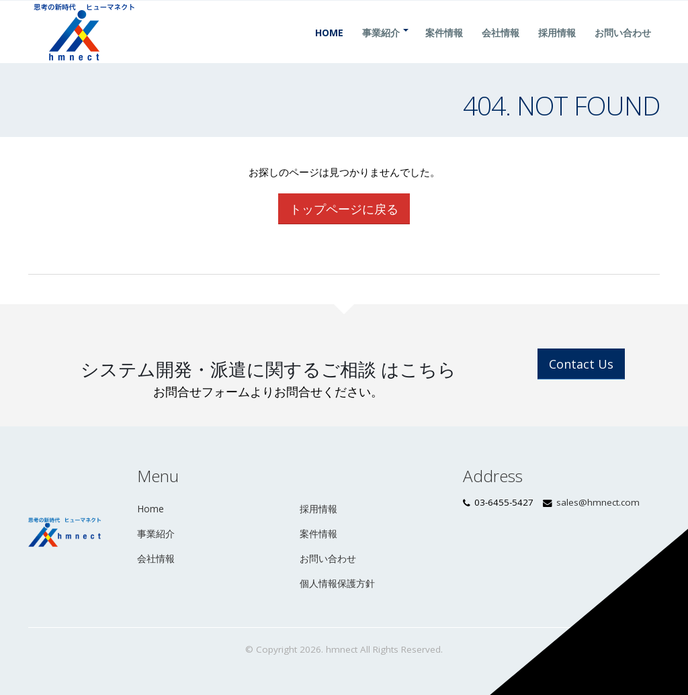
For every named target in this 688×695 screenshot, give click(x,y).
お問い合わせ (623, 48)
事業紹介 (381, 48)
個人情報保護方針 (337, 583)
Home (329, 48)
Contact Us (581, 364)
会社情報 (500, 48)
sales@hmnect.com (598, 502)
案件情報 (444, 48)
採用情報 (557, 48)
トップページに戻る (344, 209)
